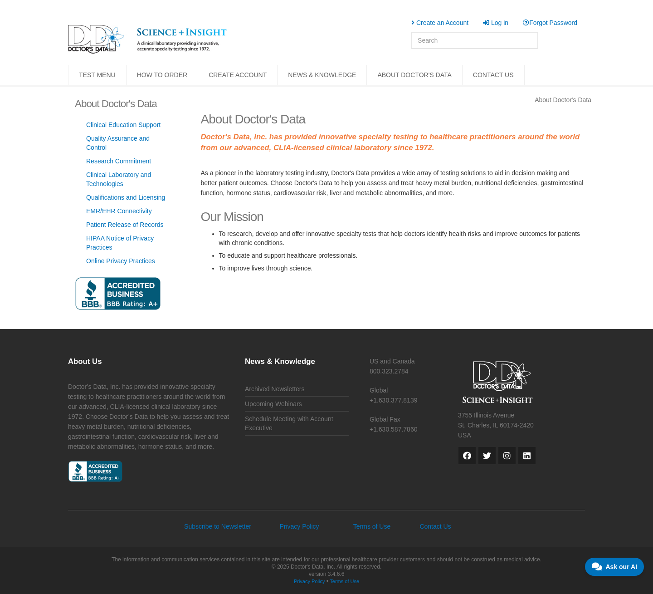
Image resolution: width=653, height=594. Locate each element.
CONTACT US (493, 75)
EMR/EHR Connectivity (119, 211)
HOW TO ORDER (162, 75)
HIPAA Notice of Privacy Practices (120, 243)
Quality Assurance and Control (118, 143)
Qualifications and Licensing (125, 197)
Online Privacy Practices (120, 261)
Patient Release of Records (124, 224)
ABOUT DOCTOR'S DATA (414, 75)
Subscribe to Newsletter (217, 526)
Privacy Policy (299, 526)
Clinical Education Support (123, 124)
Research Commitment (118, 161)
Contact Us (435, 526)
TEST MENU (97, 75)
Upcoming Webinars (273, 403)
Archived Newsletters (275, 389)
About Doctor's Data (563, 99)
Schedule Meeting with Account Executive (289, 423)
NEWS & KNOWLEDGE (322, 75)
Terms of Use (371, 526)
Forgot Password (550, 22)
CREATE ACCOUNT (238, 75)
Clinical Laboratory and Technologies (118, 179)
